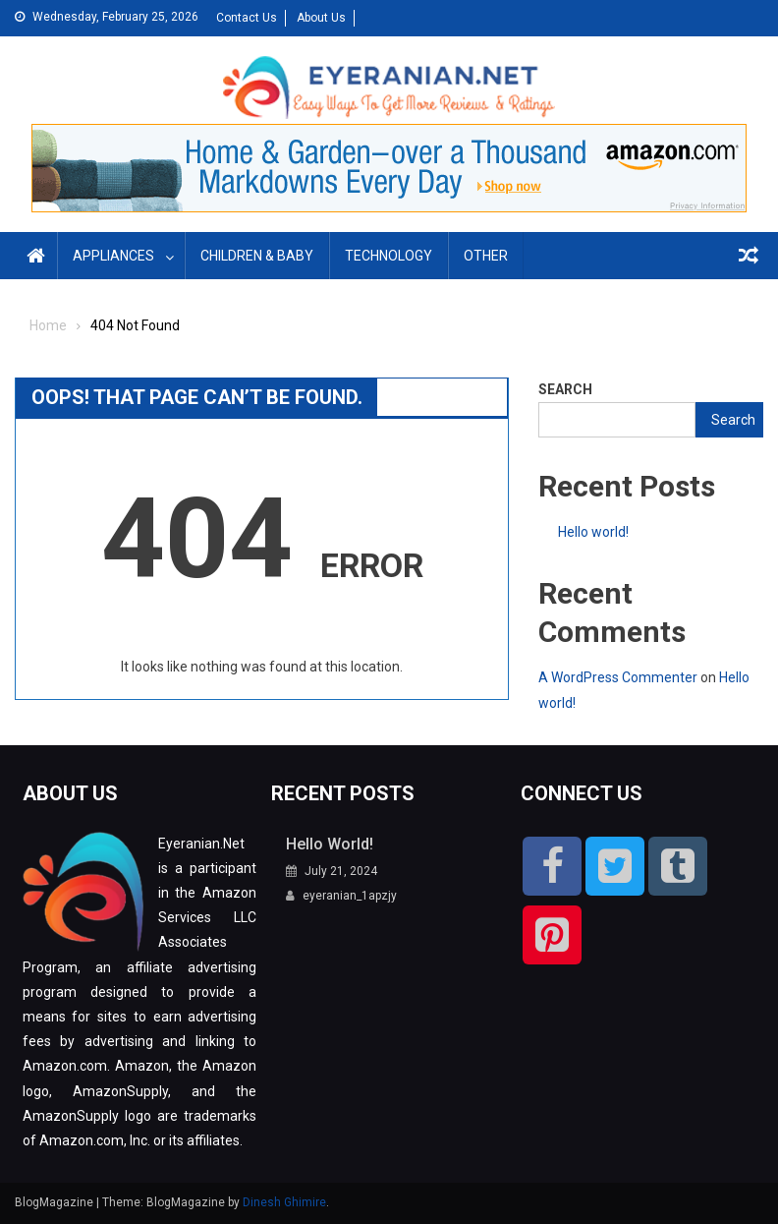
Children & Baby (256, 255)
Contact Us (246, 18)
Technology (388, 255)
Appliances (113, 255)
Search (565, 389)
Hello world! (593, 532)
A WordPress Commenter (617, 677)
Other (486, 255)
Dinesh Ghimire (284, 1202)
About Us (321, 18)
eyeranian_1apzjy (350, 896)
